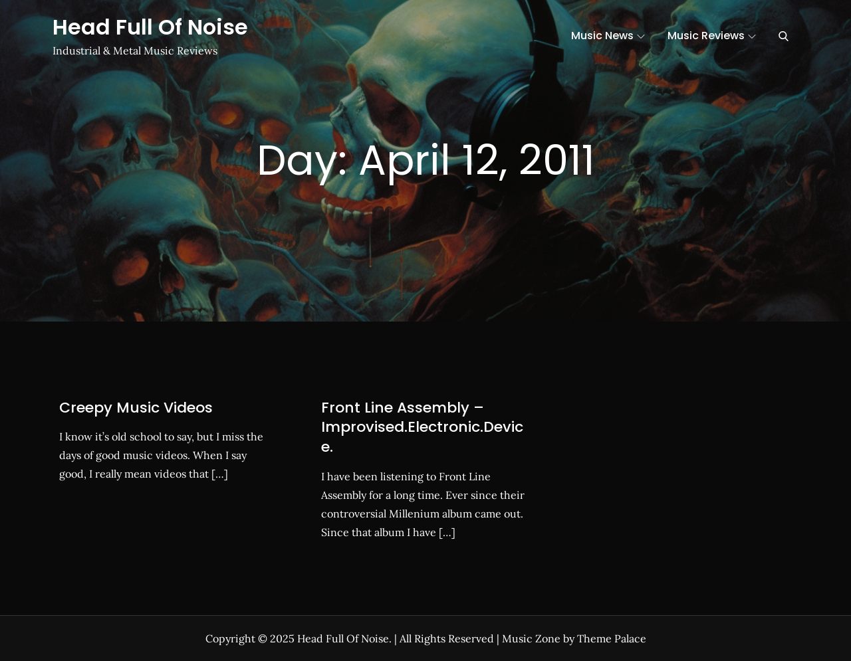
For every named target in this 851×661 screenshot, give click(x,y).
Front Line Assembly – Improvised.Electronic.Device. (422, 427)
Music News (608, 35)
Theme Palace (611, 638)
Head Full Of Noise (150, 27)
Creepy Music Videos (136, 407)
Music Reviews (712, 35)
